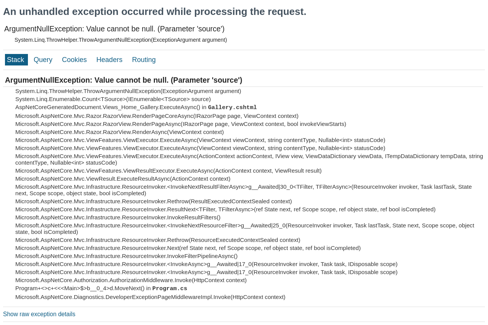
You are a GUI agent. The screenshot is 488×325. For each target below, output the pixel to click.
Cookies (75, 60)
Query (44, 60)
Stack (16, 60)
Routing (144, 60)
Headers (110, 60)
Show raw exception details (39, 314)
